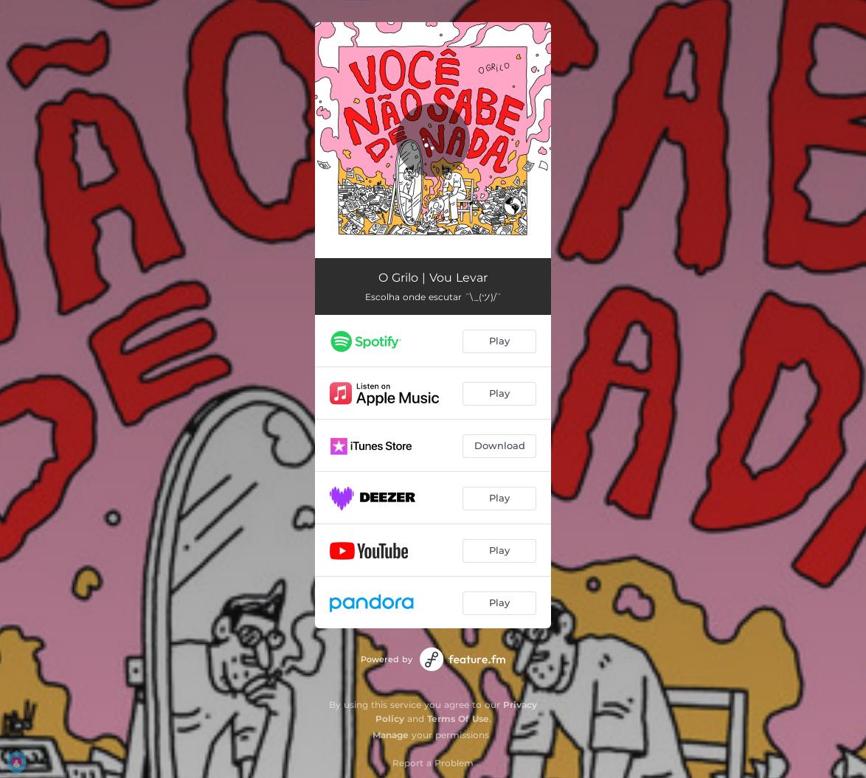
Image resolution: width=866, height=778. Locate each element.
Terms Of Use (458, 718)
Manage (391, 734)
